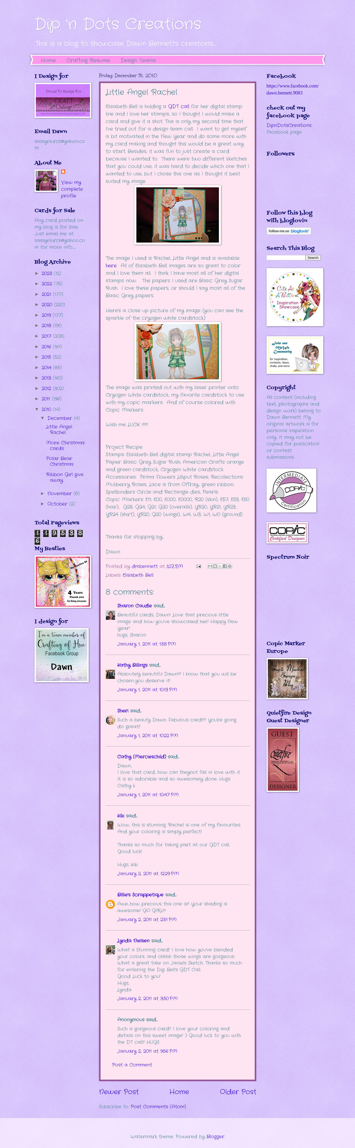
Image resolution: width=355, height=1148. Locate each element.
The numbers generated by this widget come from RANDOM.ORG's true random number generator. (287, 604)
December (60, 418)
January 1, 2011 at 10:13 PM (147, 689)
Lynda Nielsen (133, 940)
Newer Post (119, 1092)
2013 (47, 378)
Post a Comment (132, 1065)
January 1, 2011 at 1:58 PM (146, 644)
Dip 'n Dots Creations (118, 24)
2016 (47, 346)
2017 (47, 336)
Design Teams (138, 60)
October (58, 504)
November (60, 493)
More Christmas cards (65, 445)
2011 (47, 399)
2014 (47, 367)
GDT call (178, 106)
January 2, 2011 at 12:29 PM (148, 873)
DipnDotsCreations (289, 125)
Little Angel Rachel (59, 429)
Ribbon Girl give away (65, 477)
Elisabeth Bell (138, 575)
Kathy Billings (132, 665)
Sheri (122, 711)
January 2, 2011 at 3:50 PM (147, 998)
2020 (48, 304)
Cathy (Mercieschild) (141, 756)
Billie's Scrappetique (140, 895)
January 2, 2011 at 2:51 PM (147, 919)
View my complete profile (72, 189)
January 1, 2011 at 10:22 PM (147, 735)
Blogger (215, 1136)
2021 (47, 294)
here (111, 265)
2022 (48, 283)
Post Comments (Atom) (158, 1106)
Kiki (120, 816)
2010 (47, 409)
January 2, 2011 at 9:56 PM (147, 1051)
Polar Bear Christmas (59, 461)
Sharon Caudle (134, 606)
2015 (47, 357)
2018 (47, 325)
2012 (47, 388)
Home (48, 60)
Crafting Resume (88, 60)
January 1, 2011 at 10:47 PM (148, 794)
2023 (48, 273)
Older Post (238, 1092)
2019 (47, 315)
